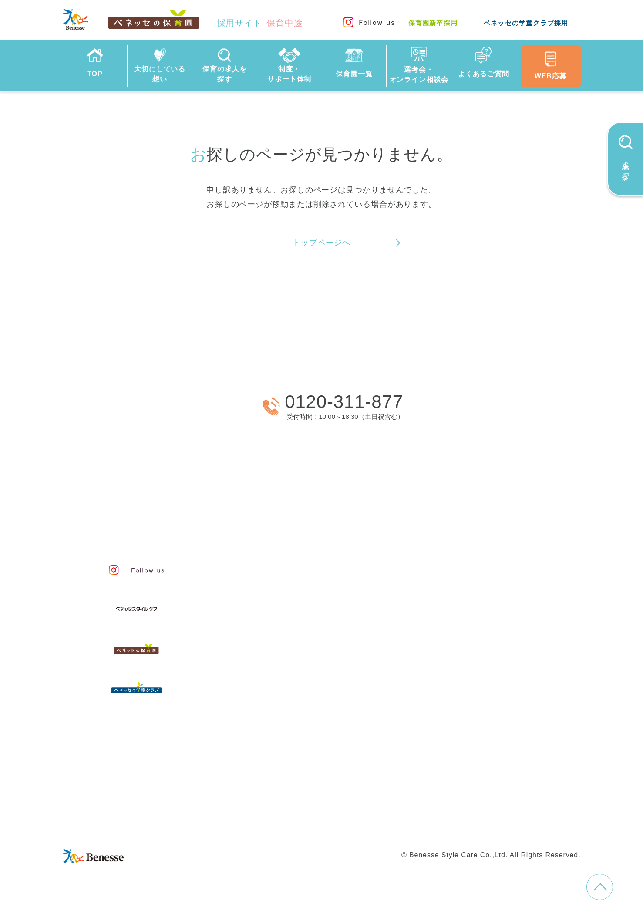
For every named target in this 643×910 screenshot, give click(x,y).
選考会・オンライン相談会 (309, 714)
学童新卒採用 (446, 807)
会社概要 (368, 791)
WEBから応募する (160, 405)
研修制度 (454, 656)
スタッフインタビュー (297, 642)
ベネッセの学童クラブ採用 (526, 23)
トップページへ (321, 242)
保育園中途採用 (269, 807)
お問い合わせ (265, 791)
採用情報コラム (468, 723)
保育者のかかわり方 (293, 623)
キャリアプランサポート (486, 603)
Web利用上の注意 (508, 791)
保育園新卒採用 (433, 23)
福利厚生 (454, 676)
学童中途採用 (390, 807)
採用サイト (260, 23)
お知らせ (454, 743)
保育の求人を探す (287, 668)
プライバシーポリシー (431, 791)
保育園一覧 (270, 691)
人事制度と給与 (468, 564)
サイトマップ (320, 791)
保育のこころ (279, 603)
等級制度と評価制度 (477, 584)
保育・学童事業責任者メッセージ (320, 564)
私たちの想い (279, 584)
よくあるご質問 (282, 737)
